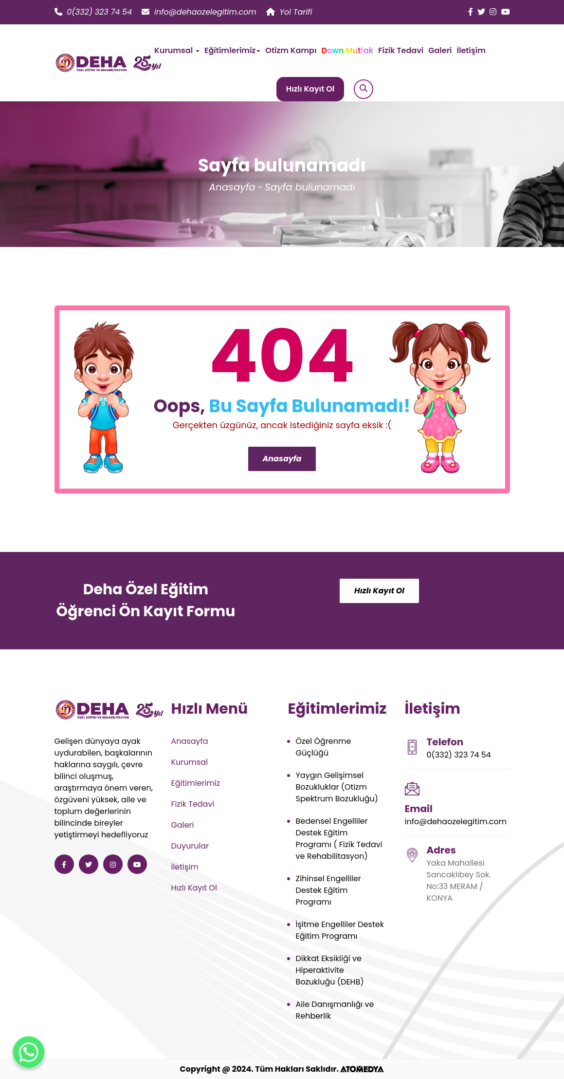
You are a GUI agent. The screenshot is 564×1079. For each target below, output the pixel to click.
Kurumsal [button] (177, 50)
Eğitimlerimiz (195, 783)
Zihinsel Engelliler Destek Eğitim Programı (328, 890)
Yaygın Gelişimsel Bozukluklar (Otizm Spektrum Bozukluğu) (337, 787)
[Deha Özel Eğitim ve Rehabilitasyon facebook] (470, 12)
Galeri (440, 50)
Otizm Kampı (290, 50)
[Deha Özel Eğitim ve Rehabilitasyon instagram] (493, 12)
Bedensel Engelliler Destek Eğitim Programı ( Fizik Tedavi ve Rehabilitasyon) (339, 838)
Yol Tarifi (289, 12)
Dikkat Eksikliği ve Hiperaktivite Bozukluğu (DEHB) (330, 970)
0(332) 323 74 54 (93, 12)
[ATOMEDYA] (362, 1069)
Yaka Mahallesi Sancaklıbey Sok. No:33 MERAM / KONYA (459, 880)
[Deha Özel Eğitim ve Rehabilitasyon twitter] (481, 12)
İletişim (471, 50)
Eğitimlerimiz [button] (232, 50)
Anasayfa (232, 187)
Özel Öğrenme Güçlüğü (323, 747)
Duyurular (190, 846)
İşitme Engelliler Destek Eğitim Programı (340, 930)
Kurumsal (189, 762)
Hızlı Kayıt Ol (310, 89)
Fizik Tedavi (400, 50)
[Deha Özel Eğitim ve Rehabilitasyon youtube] (505, 12)
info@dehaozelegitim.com (199, 12)
